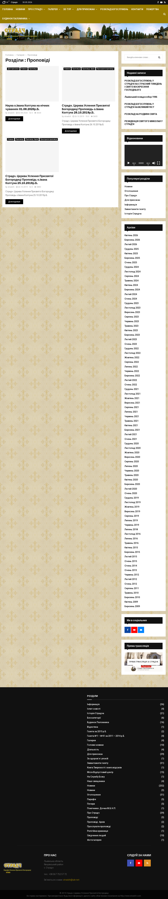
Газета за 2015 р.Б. (97, 731)
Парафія (91, 799)
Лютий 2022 (131, 380)
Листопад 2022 (133, 353)
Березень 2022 (132, 375)
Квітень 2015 (131, 547)
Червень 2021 (132, 416)
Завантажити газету (135, 209)
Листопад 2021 (133, 394)
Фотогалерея (94, 840)
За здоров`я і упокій (97, 758)
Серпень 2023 (132, 316)
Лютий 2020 (131, 489)
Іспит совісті (93, 709)
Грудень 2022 (132, 348)
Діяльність (93, 749)
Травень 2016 (131, 543)
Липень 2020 (131, 466)
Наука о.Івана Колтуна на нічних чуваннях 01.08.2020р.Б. (27, 107)
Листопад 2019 (133, 502)
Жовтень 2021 (132, 398)
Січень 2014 (131, 565)
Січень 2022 (131, 384)
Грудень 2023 (132, 303)
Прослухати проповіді (105, 69)
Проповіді (33, 69)
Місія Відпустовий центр (100, 772)
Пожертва (152, 9)
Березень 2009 (132, 606)
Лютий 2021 (131, 434)
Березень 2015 (132, 552)
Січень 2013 (131, 570)
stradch (11, 113)
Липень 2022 (131, 366)
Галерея (53, 9)
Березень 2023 (132, 335)
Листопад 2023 (133, 307)
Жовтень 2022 (132, 357)
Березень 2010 (132, 597)
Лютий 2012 (131, 579)
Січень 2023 (131, 344)
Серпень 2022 (132, 362)
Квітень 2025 (131, 253)
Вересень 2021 (132, 403)
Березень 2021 (132, 430)
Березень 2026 (132, 240)
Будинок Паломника (14, 18)
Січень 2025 (131, 262)
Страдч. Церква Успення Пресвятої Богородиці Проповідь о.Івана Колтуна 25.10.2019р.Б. (29, 179)
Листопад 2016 (133, 534)
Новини (20, 9)
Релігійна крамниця (97, 831)
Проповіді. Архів (88, 69)
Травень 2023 (131, 326)
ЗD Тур (67, 9)
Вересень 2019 (132, 511)
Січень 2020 (131, 493)
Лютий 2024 (131, 294)
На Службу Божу (96, 776)
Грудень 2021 (132, 389)
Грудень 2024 (132, 267)
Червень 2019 (132, 525)
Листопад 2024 (133, 271)
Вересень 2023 (132, 312)
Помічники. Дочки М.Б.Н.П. (101, 808)
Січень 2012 (131, 584)
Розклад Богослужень (114, 9)
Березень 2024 (132, 289)
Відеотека (92, 727)
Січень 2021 (131, 439)
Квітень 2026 (131, 235)
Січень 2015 (131, 561)
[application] (144, 155)
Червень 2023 (132, 321)
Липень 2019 (131, 520)
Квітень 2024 (131, 285)
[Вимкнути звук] (153, 163)
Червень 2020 (132, 470)
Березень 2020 (132, 484)
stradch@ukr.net (71, 880)
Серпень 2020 (132, 461)
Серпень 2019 (132, 516)
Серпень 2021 (132, 407)
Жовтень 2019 (132, 507)
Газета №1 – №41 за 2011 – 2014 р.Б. (106, 736)
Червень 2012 (132, 574)
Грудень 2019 (132, 498)
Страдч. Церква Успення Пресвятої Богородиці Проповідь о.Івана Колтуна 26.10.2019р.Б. (86, 109)
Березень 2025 (132, 258)
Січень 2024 (131, 298)
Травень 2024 (131, 280)
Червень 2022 (132, 371)
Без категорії (94, 718)
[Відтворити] (128, 163)
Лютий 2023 (131, 339)
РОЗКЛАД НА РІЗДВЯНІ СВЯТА (141, 114)
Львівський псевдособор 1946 (141, 97)
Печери (91, 804)
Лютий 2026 (131, 244)
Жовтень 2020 (132, 452)
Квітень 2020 (131, 479)
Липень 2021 (131, 412)
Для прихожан (86, 9)
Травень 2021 (131, 421)
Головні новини (95, 745)
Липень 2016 (131, 538)
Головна (7, 9)
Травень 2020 (131, 475)
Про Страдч (35, 9)
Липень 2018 (131, 529)
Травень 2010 (131, 593)
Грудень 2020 (132, 443)
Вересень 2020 (132, 457)
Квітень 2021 (131, 425)
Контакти (137, 9)
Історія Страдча (133, 213)
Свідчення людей (96, 835)
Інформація (131, 204)
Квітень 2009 (131, 602)
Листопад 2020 (133, 448)
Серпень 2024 (132, 276)
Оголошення (131, 191)
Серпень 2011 (132, 588)
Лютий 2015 (131, 556)
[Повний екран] (158, 163)
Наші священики (96, 781)
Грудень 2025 (132, 249)
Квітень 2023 (131, 330)
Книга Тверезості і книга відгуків (104, 767)
